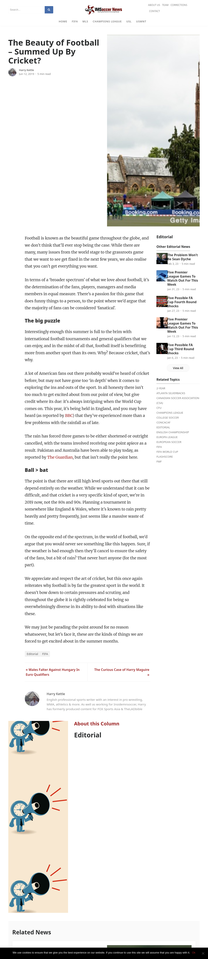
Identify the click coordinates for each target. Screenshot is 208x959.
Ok (193, 952)
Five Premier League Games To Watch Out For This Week (182, 278)
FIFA (75, 21)
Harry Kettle (26, 70)
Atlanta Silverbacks (170, 393)
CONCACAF (163, 422)
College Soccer (167, 417)
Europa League (167, 437)
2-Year (160, 388)
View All (178, 368)
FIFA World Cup (167, 452)
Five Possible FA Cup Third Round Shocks (180, 349)
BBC (69, 415)
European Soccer (168, 442)
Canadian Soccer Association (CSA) (177, 400)
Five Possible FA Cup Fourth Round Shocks (181, 302)
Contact (154, 11)
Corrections (179, 5)
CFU (158, 408)
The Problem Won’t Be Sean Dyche (182, 257)
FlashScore (164, 456)
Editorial (32, 654)
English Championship (172, 432)
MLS (85, 21)
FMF (159, 461)
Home (63, 21)
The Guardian (60, 457)
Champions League (107, 21)
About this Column (96, 723)
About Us (154, 5)
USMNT (141, 21)
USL (129, 21)
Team (165, 5)
